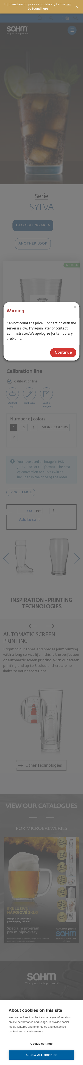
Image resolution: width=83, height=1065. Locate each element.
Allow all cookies (41, 1055)
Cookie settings (41, 1043)
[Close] (75, 307)
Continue (63, 353)
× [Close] (76, 7)
